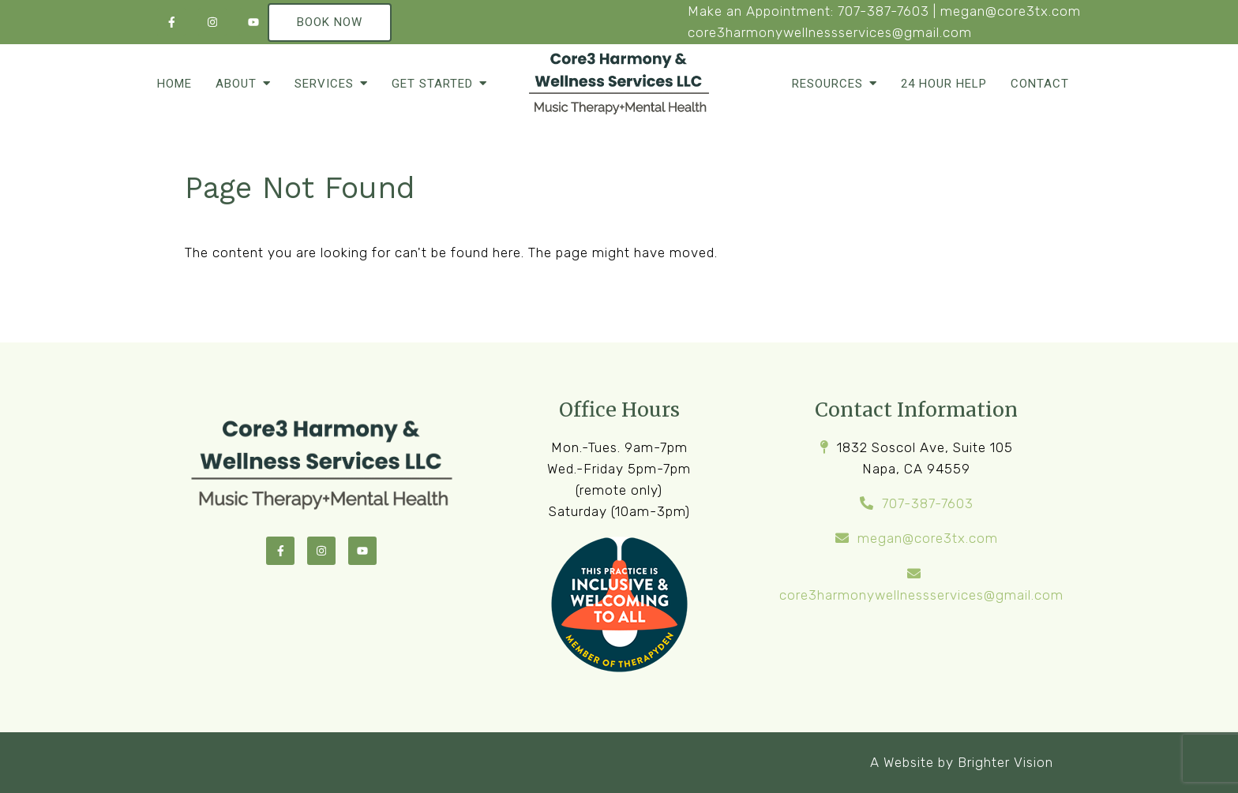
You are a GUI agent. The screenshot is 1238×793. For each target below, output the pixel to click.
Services (324, 84)
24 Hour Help (944, 84)
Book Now (329, 22)
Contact (1040, 84)
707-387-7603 (883, 11)
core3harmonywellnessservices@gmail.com (830, 32)
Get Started (432, 84)
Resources (827, 84)
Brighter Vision (1005, 762)
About (236, 84)
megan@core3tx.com (1010, 11)
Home (174, 84)
